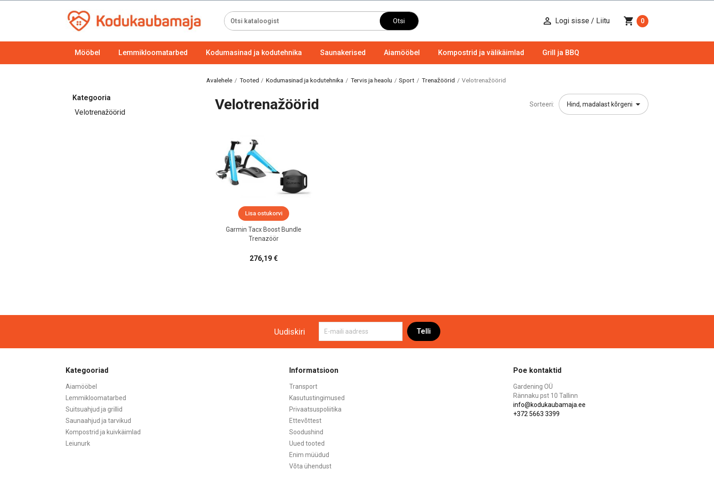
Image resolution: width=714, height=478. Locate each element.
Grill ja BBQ (560, 52)
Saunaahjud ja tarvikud (98, 420)
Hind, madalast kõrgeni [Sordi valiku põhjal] (605, 104)
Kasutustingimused (317, 398)
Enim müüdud (309, 454)
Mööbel (87, 52)
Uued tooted (307, 443)
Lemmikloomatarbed (153, 52)
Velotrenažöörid (100, 112)
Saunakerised (343, 52)
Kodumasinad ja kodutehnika (254, 52)
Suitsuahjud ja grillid (94, 409)
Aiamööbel (402, 52)
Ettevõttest (305, 420)
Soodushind (306, 432)
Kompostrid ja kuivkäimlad (103, 432)
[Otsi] (302, 21)
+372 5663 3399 (536, 413)
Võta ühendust (310, 466)
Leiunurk (78, 443)
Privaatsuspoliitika (315, 409)
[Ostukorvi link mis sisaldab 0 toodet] (635, 21)
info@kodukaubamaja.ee (549, 404)
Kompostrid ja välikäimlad (481, 52)
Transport (303, 386)
